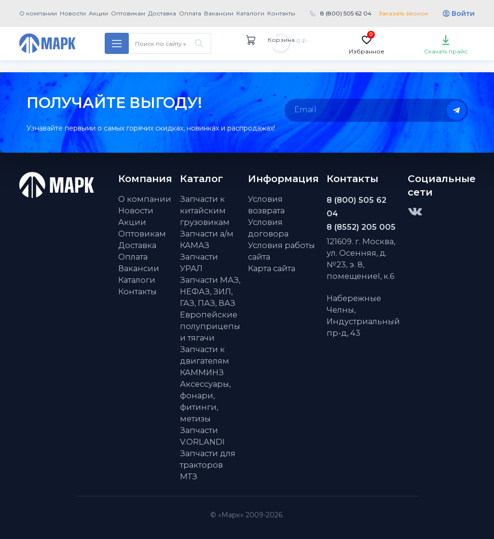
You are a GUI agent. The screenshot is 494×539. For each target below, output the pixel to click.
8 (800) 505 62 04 (345, 13)
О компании (38, 13)
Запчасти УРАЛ (199, 262)
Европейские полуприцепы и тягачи (210, 326)
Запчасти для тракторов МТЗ (207, 464)
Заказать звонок (403, 13)
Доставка (162, 13)
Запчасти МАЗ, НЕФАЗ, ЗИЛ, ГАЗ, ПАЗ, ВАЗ (210, 291)
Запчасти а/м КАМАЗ (206, 239)
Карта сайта (271, 268)
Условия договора (268, 227)
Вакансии (218, 13)
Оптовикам (128, 13)
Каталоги (250, 13)
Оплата (190, 13)
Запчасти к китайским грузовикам (205, 210)
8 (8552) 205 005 (361, 227)
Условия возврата (266, 204)
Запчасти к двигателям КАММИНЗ (204, 360)
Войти (463, 13)
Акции (98, 13)
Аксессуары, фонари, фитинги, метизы (205, 401)
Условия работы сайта (281, 251)
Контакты (281, 13)
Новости (73, 13)
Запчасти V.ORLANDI (202, 436)
